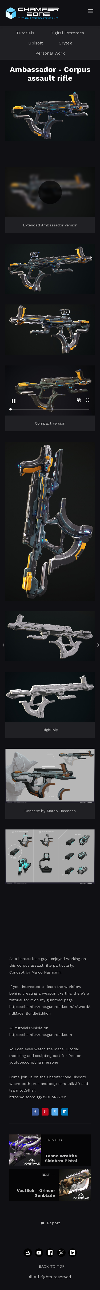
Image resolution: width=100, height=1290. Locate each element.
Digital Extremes (67, 32)
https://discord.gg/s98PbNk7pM (37, 1097)
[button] (50, 1223)
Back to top (52, 1266)
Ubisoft (35, 43)
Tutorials (25, 32)
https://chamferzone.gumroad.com (40, 1034)
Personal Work (50, 53)
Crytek (65, 43)
